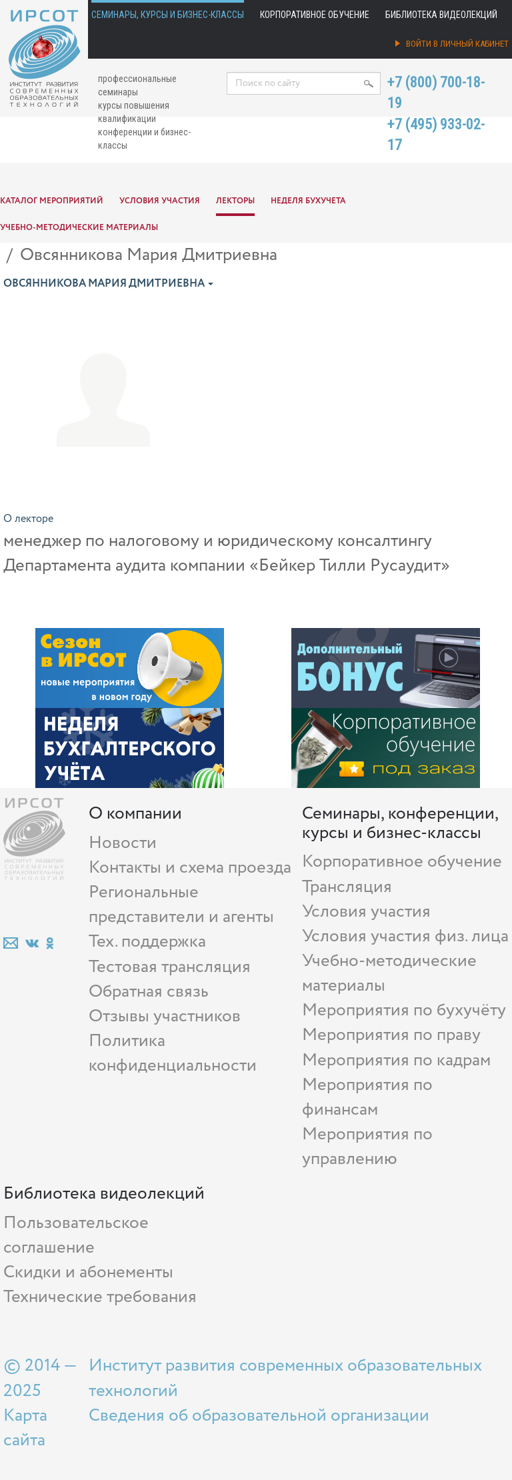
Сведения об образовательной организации (259, 1416)
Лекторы (235, 201)
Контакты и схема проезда (190, 868)
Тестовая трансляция (170, 967)
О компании (135, 814)
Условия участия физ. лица (405, 936)
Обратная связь (149, 992)
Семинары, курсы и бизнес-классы (167, 14)
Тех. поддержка (147, 942)
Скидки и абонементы (88, 1272)
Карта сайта (25, 1428)
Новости (123, 843)
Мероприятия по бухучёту (404, 1010)
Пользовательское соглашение (76, 1235)
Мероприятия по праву (391, 1035)
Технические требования (100, 1297)
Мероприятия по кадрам (396, 1060)
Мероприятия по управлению (367, 1146)
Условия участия (159, 201)
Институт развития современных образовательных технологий (285, 1378)
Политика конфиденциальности (173, 1053)
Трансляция (347, 887)
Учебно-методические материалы (79, 227)
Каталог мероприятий (51, 201)
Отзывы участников (165, 1016)
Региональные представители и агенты (181, 904)
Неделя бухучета (308, 201)
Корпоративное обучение (314, 14)
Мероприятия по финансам (367, 1097)
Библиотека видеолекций (441, 14)
